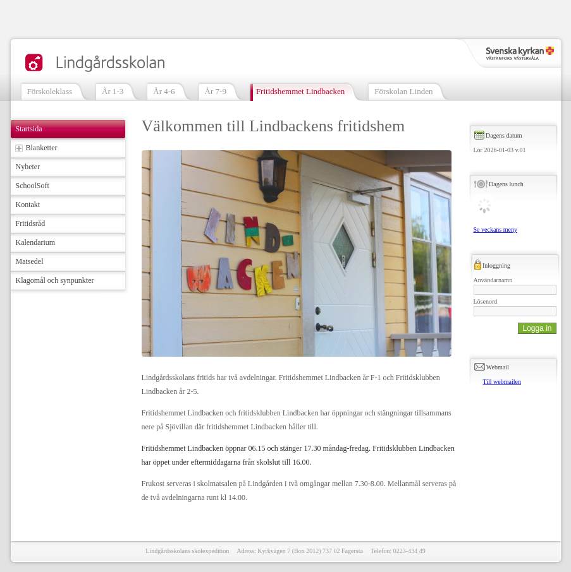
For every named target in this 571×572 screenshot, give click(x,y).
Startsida (29, 128)
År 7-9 (215, 91)
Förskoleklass (50, 91)
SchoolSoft (32, 185)
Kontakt (28, 204)
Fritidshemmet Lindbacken (300, 91)
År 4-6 (164, 91)
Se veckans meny (495, 229)
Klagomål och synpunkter (55, 280)
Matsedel (30, 261)
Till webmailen (502, 381)
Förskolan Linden (403, 91)
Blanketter (42, 147)
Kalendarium (36, 242)
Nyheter (28, 166)
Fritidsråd (31, 223)
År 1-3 (112, 91)
